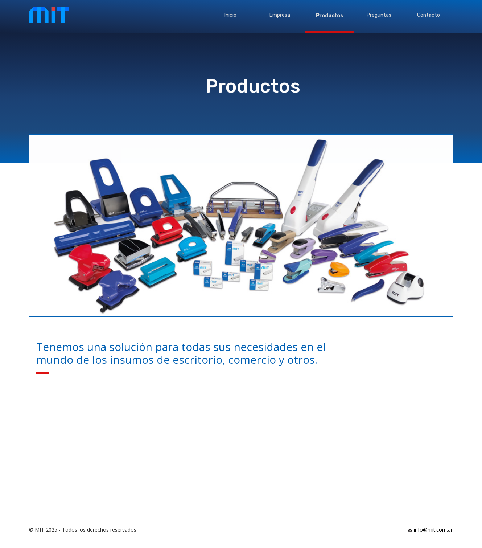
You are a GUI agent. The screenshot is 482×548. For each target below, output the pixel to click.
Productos (329, 16)
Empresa (279, 15)
